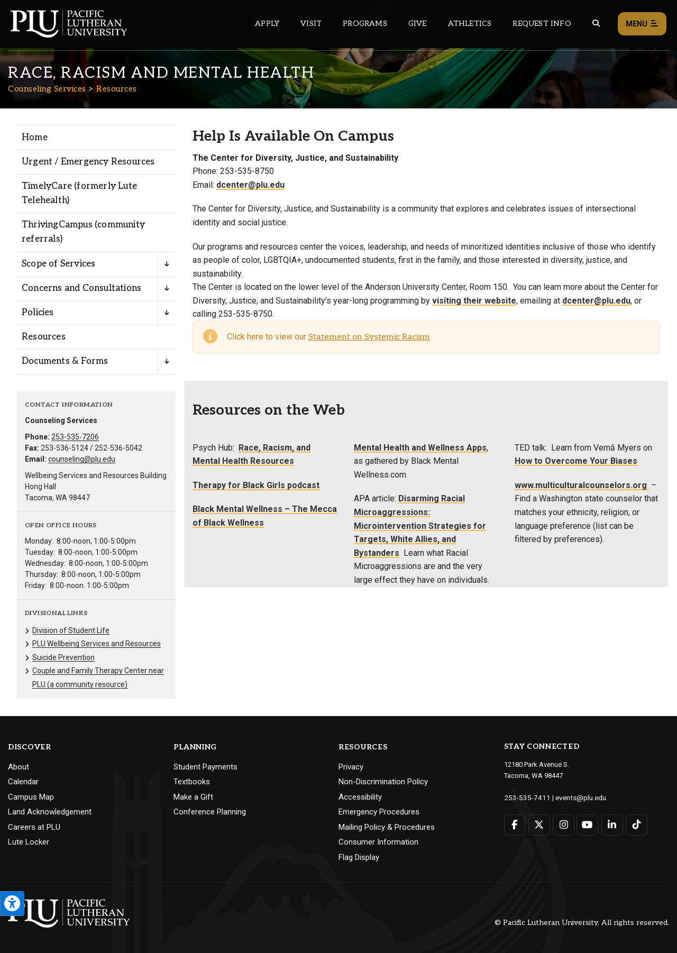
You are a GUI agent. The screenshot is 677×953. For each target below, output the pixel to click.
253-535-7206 (75, 437)
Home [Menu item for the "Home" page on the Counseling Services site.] (35, 137)
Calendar (23, 781)
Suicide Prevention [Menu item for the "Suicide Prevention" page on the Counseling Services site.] (63, 657)
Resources (116, 89)
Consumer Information (378, 842)
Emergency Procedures (378, 812)
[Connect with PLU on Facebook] (515, 824)
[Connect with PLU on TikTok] (635, 824)
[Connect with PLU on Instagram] (563, 824)
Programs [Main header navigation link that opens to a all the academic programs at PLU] (365, 23)
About (18, 767)
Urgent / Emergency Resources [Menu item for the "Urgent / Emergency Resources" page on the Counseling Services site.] (88, 162)
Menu (642, 24)
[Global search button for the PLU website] (596, 23)
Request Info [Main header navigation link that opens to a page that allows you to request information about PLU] (542, 23)
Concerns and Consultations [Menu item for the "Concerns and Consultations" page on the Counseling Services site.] (81, 288)
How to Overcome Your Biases (576, 461)
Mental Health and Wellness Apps (420, 448)
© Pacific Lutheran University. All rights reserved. (582, 923)
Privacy (350, 767)
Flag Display (358, 857)
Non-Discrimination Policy (383, 781)
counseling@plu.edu (81, 459)
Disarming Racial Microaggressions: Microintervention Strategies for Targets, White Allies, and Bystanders (420, 525)
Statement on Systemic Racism (369, 337)
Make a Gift (193, 797)
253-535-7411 (524, 797)
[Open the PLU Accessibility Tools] (12, 903)
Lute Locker (28, 842)
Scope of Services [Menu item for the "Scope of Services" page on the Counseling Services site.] (58, 264)
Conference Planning (209, 812)
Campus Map (31, 797)
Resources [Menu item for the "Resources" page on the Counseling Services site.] (44, 337)
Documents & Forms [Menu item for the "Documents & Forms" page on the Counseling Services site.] (65, 361)
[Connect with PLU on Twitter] (539, 824)
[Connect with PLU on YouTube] (587, 824)
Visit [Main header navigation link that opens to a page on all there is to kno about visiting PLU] (311, 23)
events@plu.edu (574, 797)
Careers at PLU (34, 827)
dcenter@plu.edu (250, 185)
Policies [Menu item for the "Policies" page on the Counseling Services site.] (38, 312)
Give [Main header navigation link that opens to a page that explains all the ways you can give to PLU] (417, 23)
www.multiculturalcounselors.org (582, 485)
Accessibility (360, 797)
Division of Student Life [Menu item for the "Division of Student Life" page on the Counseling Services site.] (70, 630)
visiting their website (474, 301)
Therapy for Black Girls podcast (256, 485)
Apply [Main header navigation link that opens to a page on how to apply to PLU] (267, 23)
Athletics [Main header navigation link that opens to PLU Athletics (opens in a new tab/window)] (470, 23)
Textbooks (191, 781)
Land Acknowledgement (50, 812)
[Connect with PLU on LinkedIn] (611, 824)
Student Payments (205, 767)
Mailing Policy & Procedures (386, 827)
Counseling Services (47, 89)
